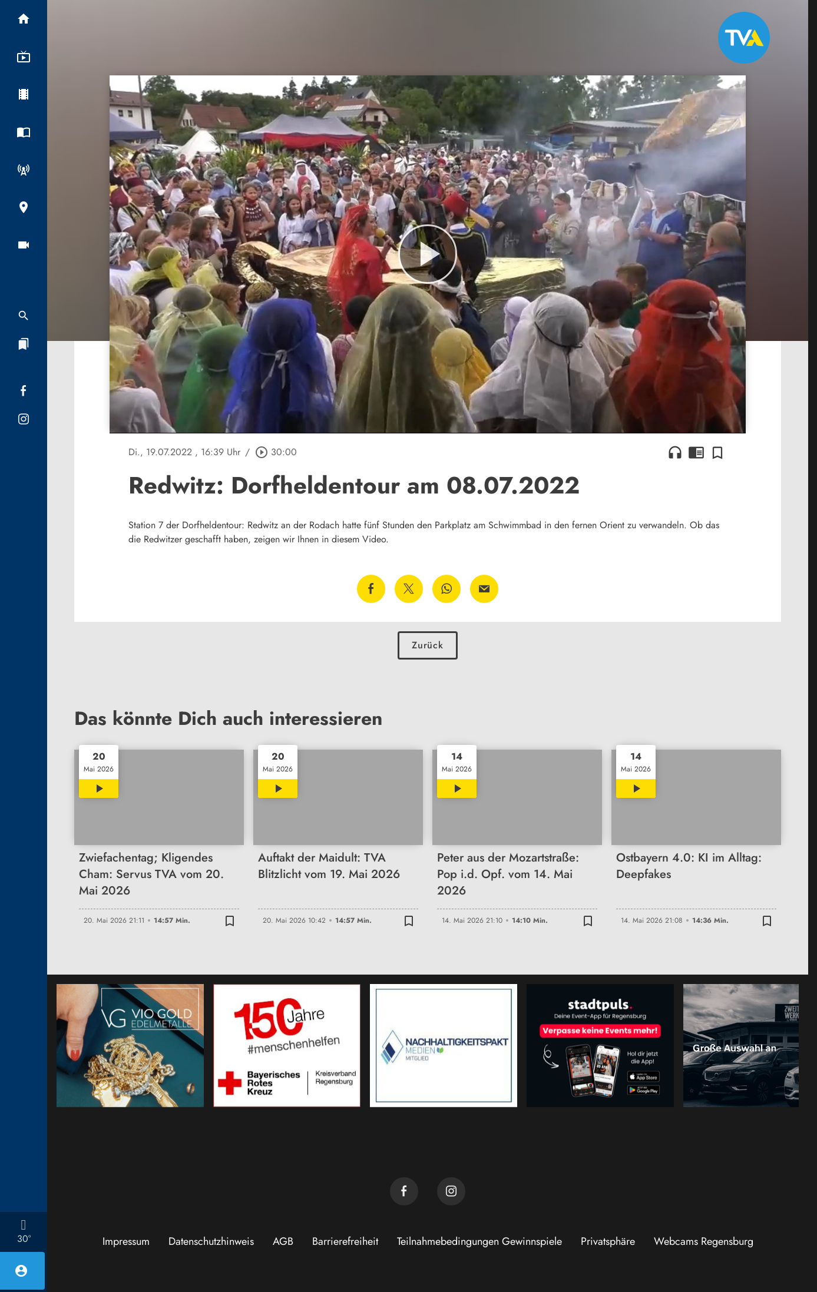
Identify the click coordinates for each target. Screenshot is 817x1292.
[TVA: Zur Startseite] (744, 38)
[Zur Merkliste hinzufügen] (717, 452)
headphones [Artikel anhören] (675, 452)
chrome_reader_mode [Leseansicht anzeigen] (696, 452)
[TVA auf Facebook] (404, 1191)
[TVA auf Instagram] (451, 1191)
